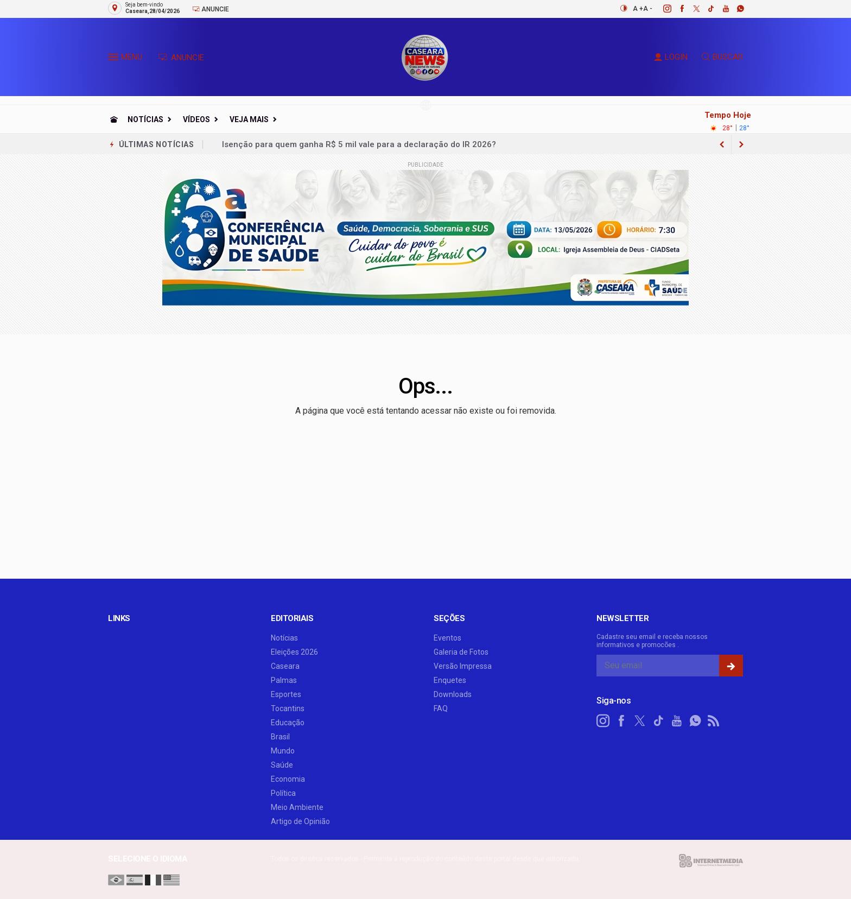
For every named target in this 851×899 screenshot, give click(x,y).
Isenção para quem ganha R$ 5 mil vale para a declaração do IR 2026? (359, 144)
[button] (114, 59)
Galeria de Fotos (461, 652)
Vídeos (196, 119)
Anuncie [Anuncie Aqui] (210, 9)
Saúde (282, 765)
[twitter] (690, 8)
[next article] (722, 144)
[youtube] (719, 8)
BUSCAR (722, 57)
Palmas (284, 680)
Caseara (285, 666)
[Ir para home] (114, 119)
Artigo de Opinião (300, 821)
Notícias (145, 119)
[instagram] (661, 8)
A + (638, 8)
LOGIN (671, 57)
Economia (288, 779)
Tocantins (287, 708)
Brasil (280, 736)
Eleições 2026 (294, 652)
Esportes (286, 694)
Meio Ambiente (297, 807)
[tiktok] (705, 8)
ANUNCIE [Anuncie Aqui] (181, 57)
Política (283, 793)
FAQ (441, 708)
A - (647, 8)
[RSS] (713, 721)
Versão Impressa (463, 666)
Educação (287, 722)
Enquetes (450, 680)
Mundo (283, 750)
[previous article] (741, 144)
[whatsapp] (734, 8)
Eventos (447, 638)
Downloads (453, 694)
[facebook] (675, 8)
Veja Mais (249, 119)
